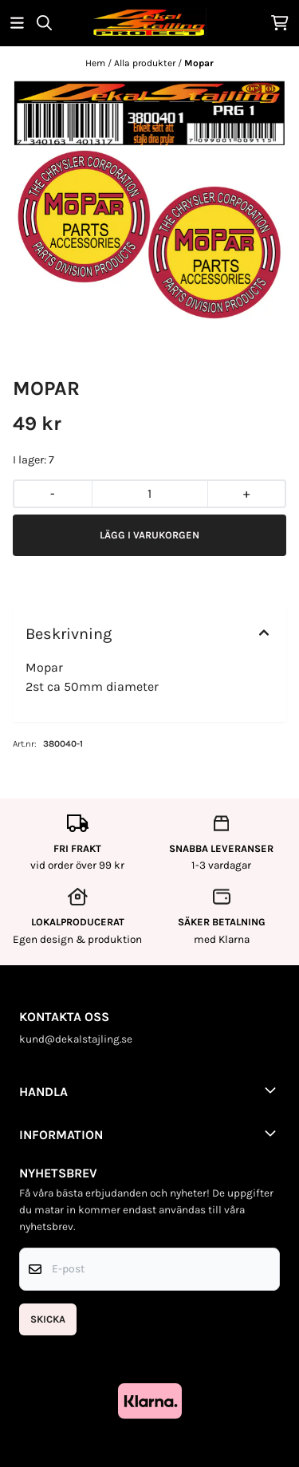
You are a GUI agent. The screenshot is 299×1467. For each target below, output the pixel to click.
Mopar (199, 63)
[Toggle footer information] (273, 1089)
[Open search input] (44, 22)
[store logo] (149, 22)
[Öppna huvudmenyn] (17, 23)
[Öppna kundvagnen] (280, 23)
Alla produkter (146, 63)
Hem (96, 63)
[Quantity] (149, 494)
